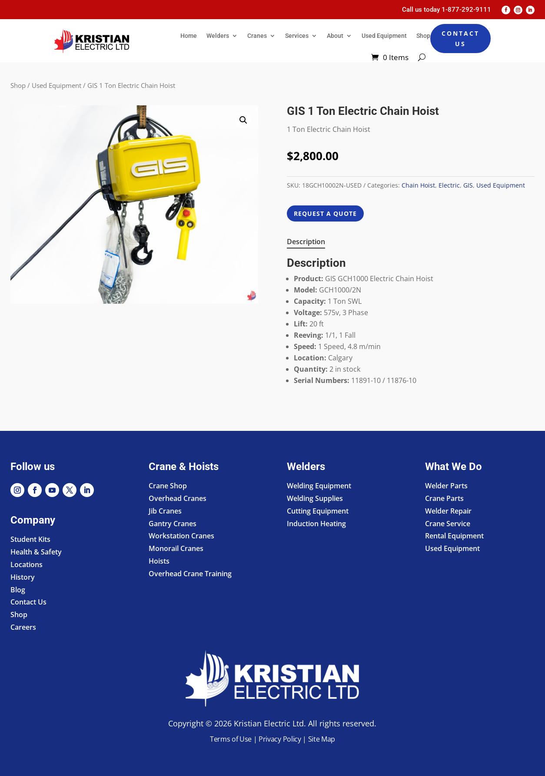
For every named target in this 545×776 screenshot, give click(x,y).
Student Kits (30, 539)
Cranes (257, 35)
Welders (217, 35)
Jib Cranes (165, 511)
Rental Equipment (454, 536)
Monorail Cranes (176, 548)
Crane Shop (168, 485)
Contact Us (460, 38)
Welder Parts (446, 485)
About (335, 35)
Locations (26, 564)
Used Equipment (384, 35)
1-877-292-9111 (466, 9)
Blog (17, 590)
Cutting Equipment (318, 511)
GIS (468, 185)
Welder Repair (448, 511)
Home (188, 35)
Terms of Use (231, 739)
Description (306, 241)
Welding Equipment (319, 485)
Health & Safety (36, 552)
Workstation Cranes (181, 536)
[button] (243, 120)
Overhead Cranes (177, 498)
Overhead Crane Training (190, 573)
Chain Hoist (418, 185)
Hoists (159, 561)
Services (297, 35)
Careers (23, 627)
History (22, 577)
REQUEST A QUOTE (325, 213)
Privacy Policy (280, 739)
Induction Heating (316, 523)
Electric (449, 185)
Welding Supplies (315, 498)
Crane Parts (444, 498)
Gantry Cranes (172, 523)
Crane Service (447, 523)
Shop (423, 35)
